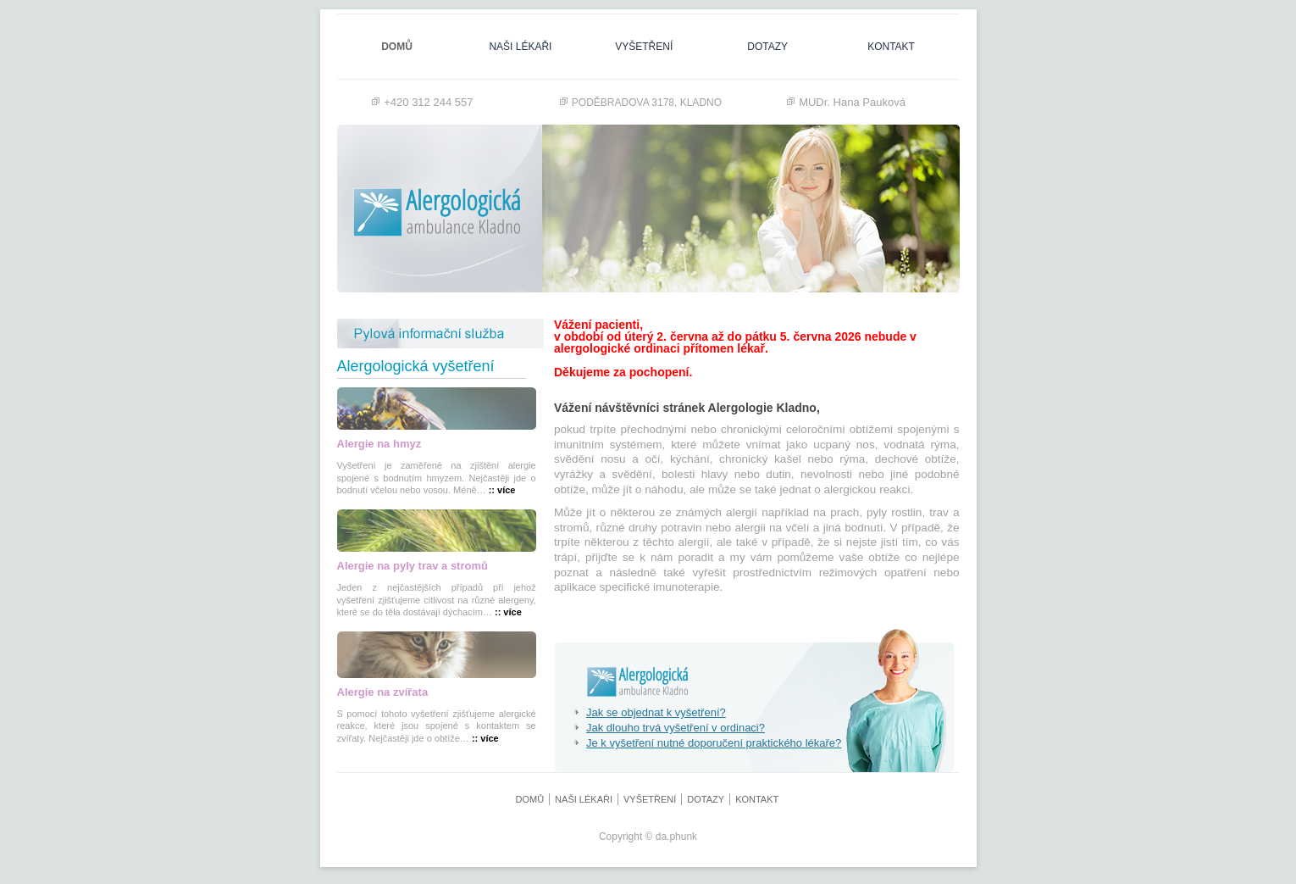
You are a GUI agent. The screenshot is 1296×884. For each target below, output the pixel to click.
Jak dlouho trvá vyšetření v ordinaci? (669, 727)
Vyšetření (644, 47)
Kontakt (891, 47)
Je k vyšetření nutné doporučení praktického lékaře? (707, 743)
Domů (397, 47)
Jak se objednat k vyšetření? (649, 712)
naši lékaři (520, 47)
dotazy (767, 47)
